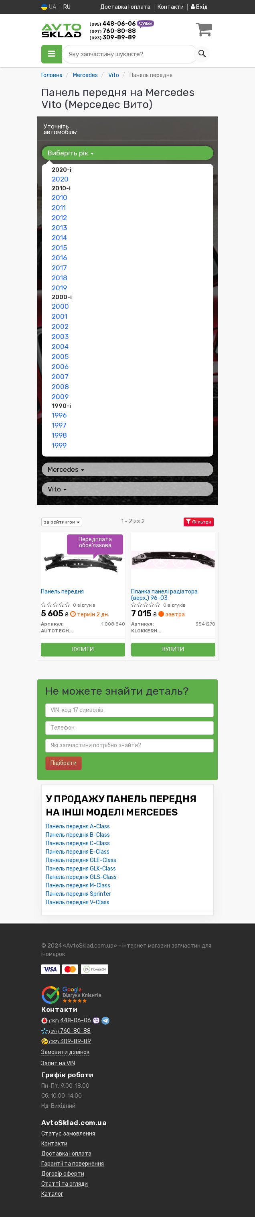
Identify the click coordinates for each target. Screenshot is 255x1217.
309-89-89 (112, 37)
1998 (59, 435)
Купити (83, 649)
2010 (59, 198)
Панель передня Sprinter (78, 894)
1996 (59, 415)
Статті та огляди (64, 1183)
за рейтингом (62, 522)
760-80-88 (112, 31)
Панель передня (62, 592)
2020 (60, 179)
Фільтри (198, 522)
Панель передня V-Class (77, 902)
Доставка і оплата (125, 7)
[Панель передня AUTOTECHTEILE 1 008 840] (82, 559)
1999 (59, 445)
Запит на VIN (58, 1063)
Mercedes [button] (66, 469)
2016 (59, 258)
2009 (60, 397)
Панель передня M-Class (78, 885)
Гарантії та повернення (72, 1163)
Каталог (52, 1193)
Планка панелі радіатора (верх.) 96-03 (164, 595)
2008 (60, 387)
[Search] (202, 54)
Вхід (199, 7)
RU (67, 7)
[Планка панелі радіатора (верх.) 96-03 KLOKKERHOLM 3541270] (173, 559)
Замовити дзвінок (65, 1052)
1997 (59, 425)
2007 (60, 377)
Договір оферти (62, 1173)
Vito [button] (57, 489)
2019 (59, 288)
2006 (60, 367)
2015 (59, 248)
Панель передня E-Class (77, 851)
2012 (59, 218)
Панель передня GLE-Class (81, 860)
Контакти (171, 7)
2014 (59, 238)
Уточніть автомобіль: (60, 129)
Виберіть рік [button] (71, 153)
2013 (59, 228)
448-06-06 (113, 23)
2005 (60, 357)
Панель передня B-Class (78, 835)
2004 (60, 346)
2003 (60, 336)
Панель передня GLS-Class (81, 877)
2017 (59, 268)
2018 (59, 278)
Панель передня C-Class (78, 843)
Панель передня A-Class (78, 826)
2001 (59, 316)
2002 (60, 326)
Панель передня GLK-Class (81, 868)
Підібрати (64, 763)
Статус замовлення (68, 1133)
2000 (60, 306)
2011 (59, 208)
